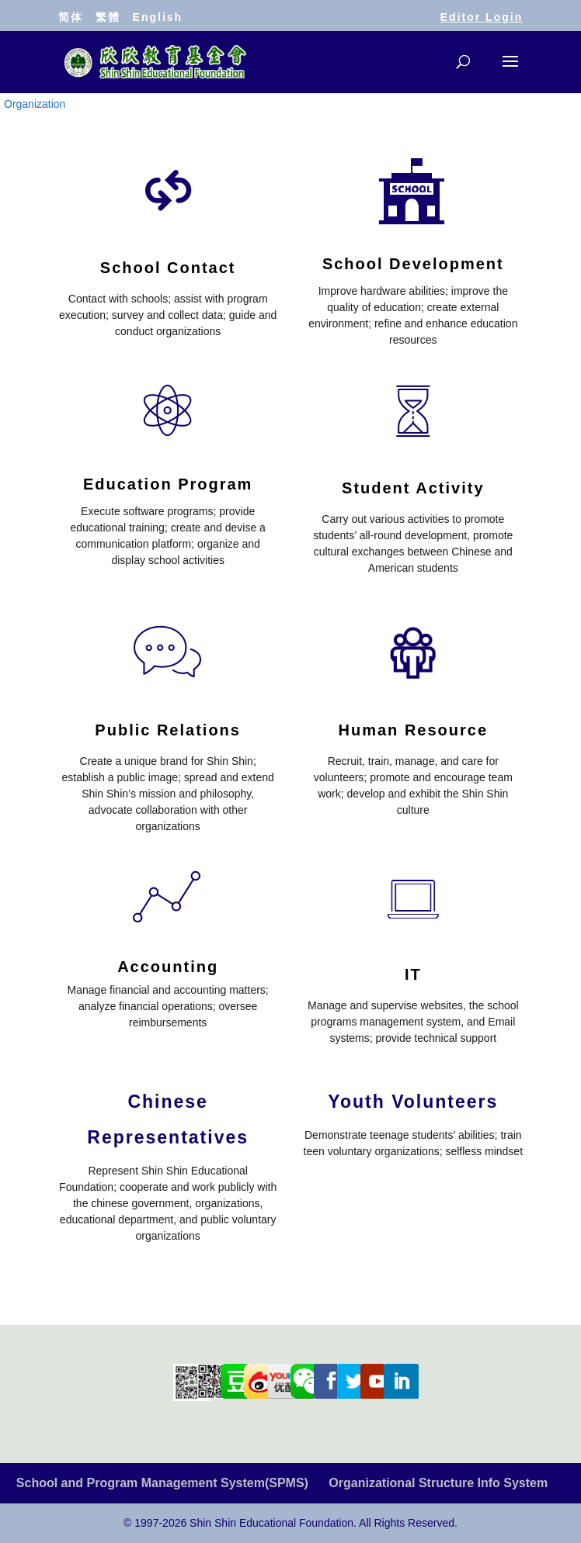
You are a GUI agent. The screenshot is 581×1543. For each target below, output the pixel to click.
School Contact (168, 267)
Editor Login (481, 17)
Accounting (167, 966)
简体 (70, 17)
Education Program (167, 484)
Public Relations (168, 730)
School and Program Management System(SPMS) (162, 1482)
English (158, 17)
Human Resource (414, 730)
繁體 (108, 17)
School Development (413, 263)
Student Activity (413, 487)
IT (413, 974)
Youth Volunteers (413, 1102)
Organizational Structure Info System (438, 1482)
